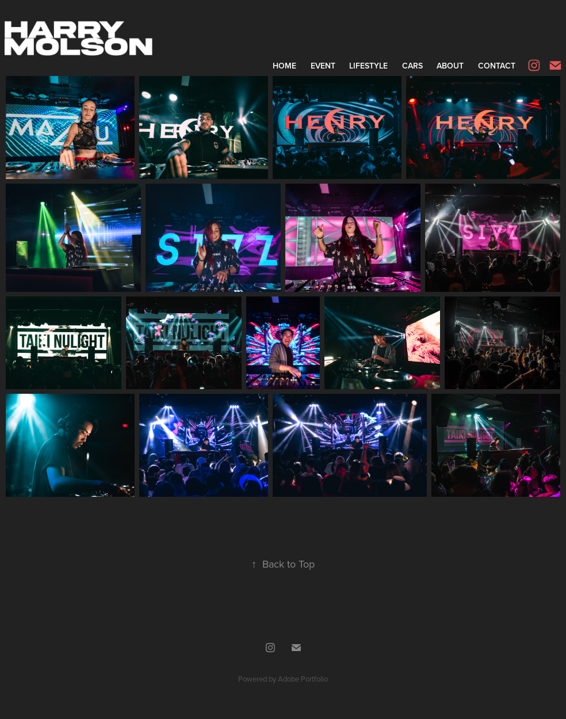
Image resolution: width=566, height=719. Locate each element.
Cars (412, 65)
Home (284, 65)
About (450, 65)
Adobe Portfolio (303, 679)
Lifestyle (368, 65)
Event (323, 65)
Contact (496, 65)
